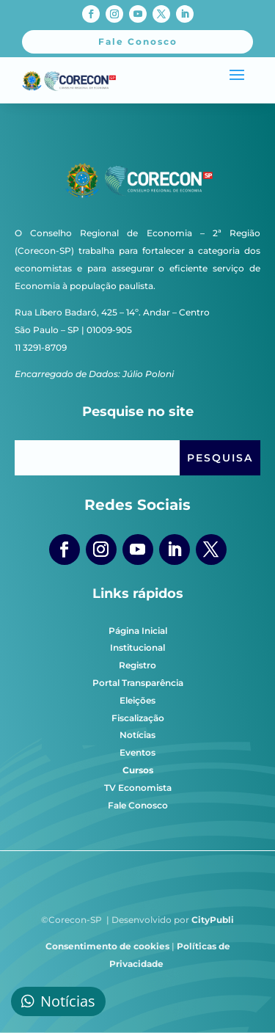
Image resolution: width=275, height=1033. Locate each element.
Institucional (137, 647)
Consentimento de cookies (107, 946)
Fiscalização (137, 717)
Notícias (137, 734)
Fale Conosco (138, 805)
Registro (137, 665)
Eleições (137, 700)
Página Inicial (138, 630)
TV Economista (138, 787)
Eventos (137, 752)
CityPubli (212, 919)
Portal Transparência (137, 682)
